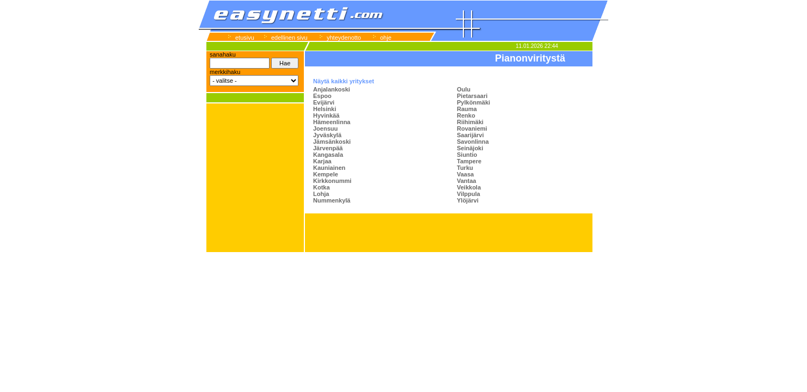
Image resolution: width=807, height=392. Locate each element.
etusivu (244, 37)
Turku (465, 167)
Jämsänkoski (332, 141)
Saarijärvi (470, 135)
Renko (466, 115)
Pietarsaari (472, 96)
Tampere (469, 161)
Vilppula (468, 194)
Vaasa (465, 174)
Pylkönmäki (473, 102)
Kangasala (328, 154)
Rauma (467, 109)
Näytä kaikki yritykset (343, 81)
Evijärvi (323, 102)
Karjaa (322, 161)
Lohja (321, 194)
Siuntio (467, 154)
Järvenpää (328, 148)
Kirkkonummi (332, 180)
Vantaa (466, 180)
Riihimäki (470, 122)
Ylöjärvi (468, 200)
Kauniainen (329, 167)
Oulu (463, 89)
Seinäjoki (470, 148)
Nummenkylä (331, 200)
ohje (386, 37)
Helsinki (324, 109)
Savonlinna (473, 141)
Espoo (322, 96)
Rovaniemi (472, 128)
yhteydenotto (344, 37)
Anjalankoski (331, 89)
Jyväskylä (327, 135)
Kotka (321, 187)
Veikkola (469, 187)
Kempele (325, 174)
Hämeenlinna (331, 122)
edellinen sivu (289, 37)
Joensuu (325, 128)
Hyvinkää (326, 115)
